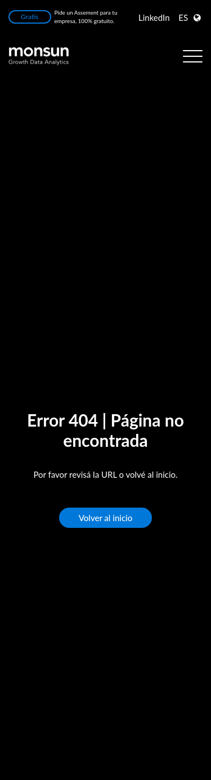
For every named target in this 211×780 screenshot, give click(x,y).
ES (183, 17)
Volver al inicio (106, 518)
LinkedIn (154, 17)
